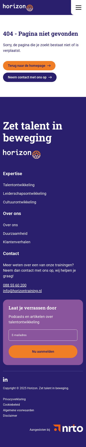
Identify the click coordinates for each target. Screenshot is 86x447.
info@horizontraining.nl (22, 291)
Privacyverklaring (14, 399)
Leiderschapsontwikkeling (24, 193)
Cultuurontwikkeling (19, 202)
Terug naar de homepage (26, 66)
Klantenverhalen (16, 242)
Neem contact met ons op (27, 77)
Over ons (10, 225)
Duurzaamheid (15, 233)
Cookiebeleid (11, 404)
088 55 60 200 (14, 285)
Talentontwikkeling (18, 185)
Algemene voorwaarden (18, 410)
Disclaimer (10, 415)
